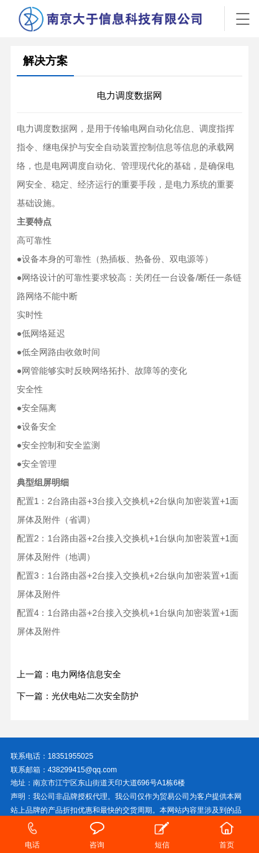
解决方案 (45, 61)
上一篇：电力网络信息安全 (69, 674)
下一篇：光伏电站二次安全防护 (78, 696)
